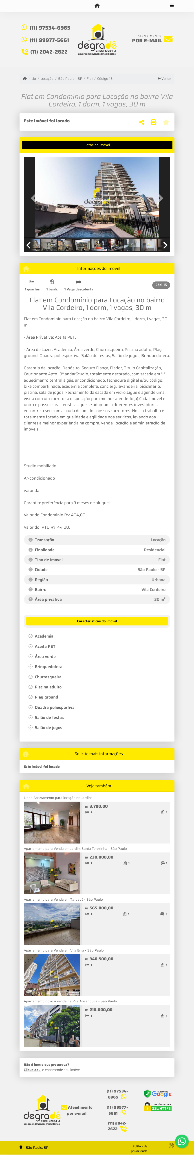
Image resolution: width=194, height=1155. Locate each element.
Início (29, 78)
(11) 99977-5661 (49, 40)
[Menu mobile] (97, 6)
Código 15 (104, 78)
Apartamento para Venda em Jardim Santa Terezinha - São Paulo (75, 848)
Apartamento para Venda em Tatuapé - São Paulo (63, 899)
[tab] (38, 145)
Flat (90, 78)
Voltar (164, 78)
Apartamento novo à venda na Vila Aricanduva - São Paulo (70, 1001)
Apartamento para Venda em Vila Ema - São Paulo (64, 950)
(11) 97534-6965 (50, 28)
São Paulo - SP (70, 78)
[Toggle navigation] (172, 6)
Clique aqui (32, 1070)
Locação (46, 78)
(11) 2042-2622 (49, 52)
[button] (35, 198)
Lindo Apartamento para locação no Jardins (58, 797)
